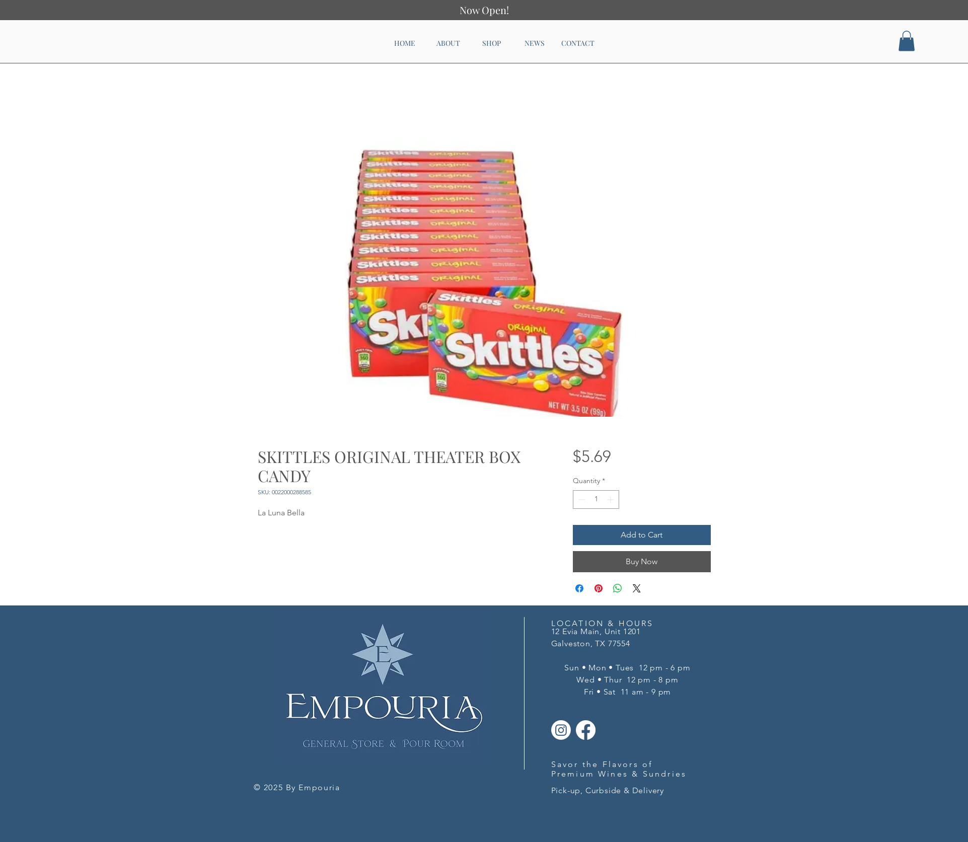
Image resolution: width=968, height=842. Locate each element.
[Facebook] (585, 730)
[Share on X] (637, 588)
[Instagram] (561, 730)
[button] (906, 41)
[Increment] (611, 499)
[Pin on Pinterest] (598, 588)
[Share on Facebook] (579, 588)
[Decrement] (580, 499)
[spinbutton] (596, 499)
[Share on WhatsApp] (618, 588)
